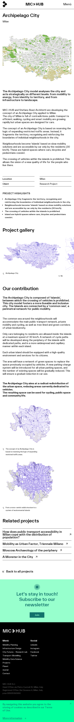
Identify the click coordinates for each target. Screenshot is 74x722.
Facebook (34, 652)
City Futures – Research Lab (15, 652)
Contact (6, 673)
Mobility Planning (10, 645)
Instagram (34, 648)
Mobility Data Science (12, 659)
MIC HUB (34, 4)
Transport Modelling (12, 655)
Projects (6, 663)
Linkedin (33, 645)
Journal (5, 670)
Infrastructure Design (12, 648)
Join (37, 615)
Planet (5, 666)
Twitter (33, 655)
